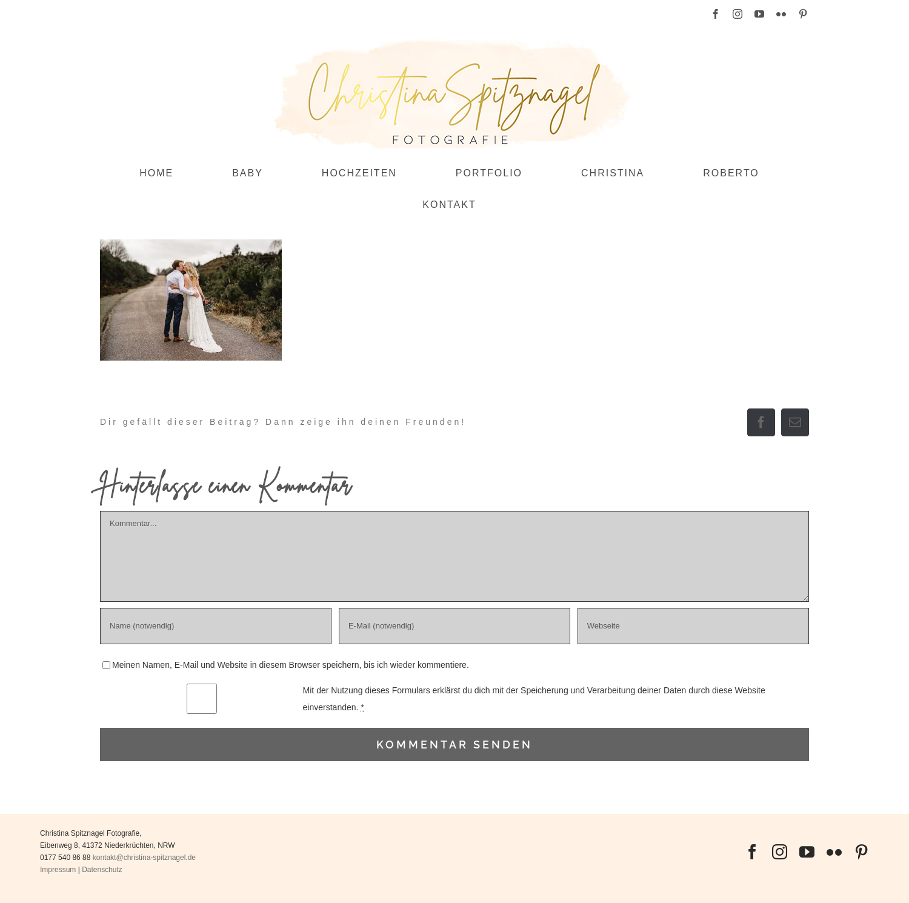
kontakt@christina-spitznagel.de (144, 857)
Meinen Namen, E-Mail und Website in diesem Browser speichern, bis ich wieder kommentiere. (290, 665)
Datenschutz (102, 869)
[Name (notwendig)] (215, 626)
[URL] (693, 626)
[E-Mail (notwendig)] (454, 626)
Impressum (58, 869)
